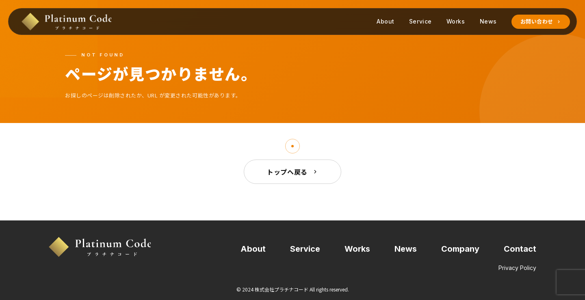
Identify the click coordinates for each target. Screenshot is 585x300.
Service (420, 21)
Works (455, 21)
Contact (520, 249)
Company (460, 249)
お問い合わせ (540, 21)
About (385, 21)
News (488, 21)
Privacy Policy (517, 268)
